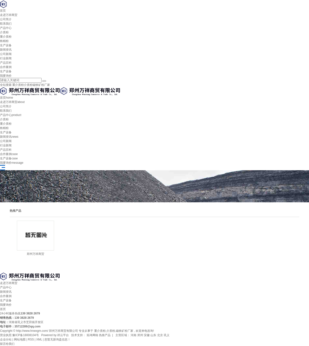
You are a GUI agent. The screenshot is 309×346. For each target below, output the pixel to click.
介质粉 (4, 32)
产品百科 (6, 62)
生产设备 (6, 45)
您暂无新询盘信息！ (57, 339)
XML (39, 339)
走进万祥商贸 (8, 15)
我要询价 (6, 75)
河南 (133, 335)
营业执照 (6, 335)
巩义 (166, 335)
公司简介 (6, 19)
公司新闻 (6, 54)
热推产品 (105, 335)
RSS (31, 339)
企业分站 (6, 339)
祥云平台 (63, 335)
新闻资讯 (6, 49)
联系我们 (6, 23)
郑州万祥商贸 (35, 254)
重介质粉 (6, 36)
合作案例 (6, 67)
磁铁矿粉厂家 (41, 85)
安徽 (147, 335)
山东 (153, 335)
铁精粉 (4, 41)
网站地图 (20, 339)
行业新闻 (6, 58)
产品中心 (6, 28)
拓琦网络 (92, 335)
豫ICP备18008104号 (25, 335)
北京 (160, 335)
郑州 (140, 335)
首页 (3, 10)
